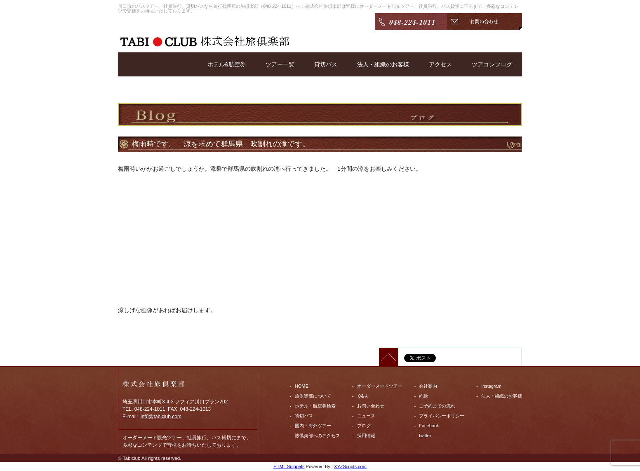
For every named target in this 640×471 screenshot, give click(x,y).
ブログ (364, 425)
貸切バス (325, 64)
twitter (425, 435)
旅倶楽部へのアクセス (317, 435)
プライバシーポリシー (441, 415)
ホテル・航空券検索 (315, 405)
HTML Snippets (288, 466)
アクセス (440, 64)
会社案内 (428, 386)
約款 (423, 395)
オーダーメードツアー (379, 386)
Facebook (429, 425)
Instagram (491, 386)
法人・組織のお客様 (383, 64)
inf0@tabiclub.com (161, 416)
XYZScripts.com (350, 466)
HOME (301, 386)
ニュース (366, 415)
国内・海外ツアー (313, 425)
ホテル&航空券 (226, 64)
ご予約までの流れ (437, 405)
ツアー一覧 (280, 64)
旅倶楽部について (313, 395)
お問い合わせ (370, 405)
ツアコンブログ (492, 64)
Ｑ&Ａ (363, 395)
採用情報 (366, 435)
